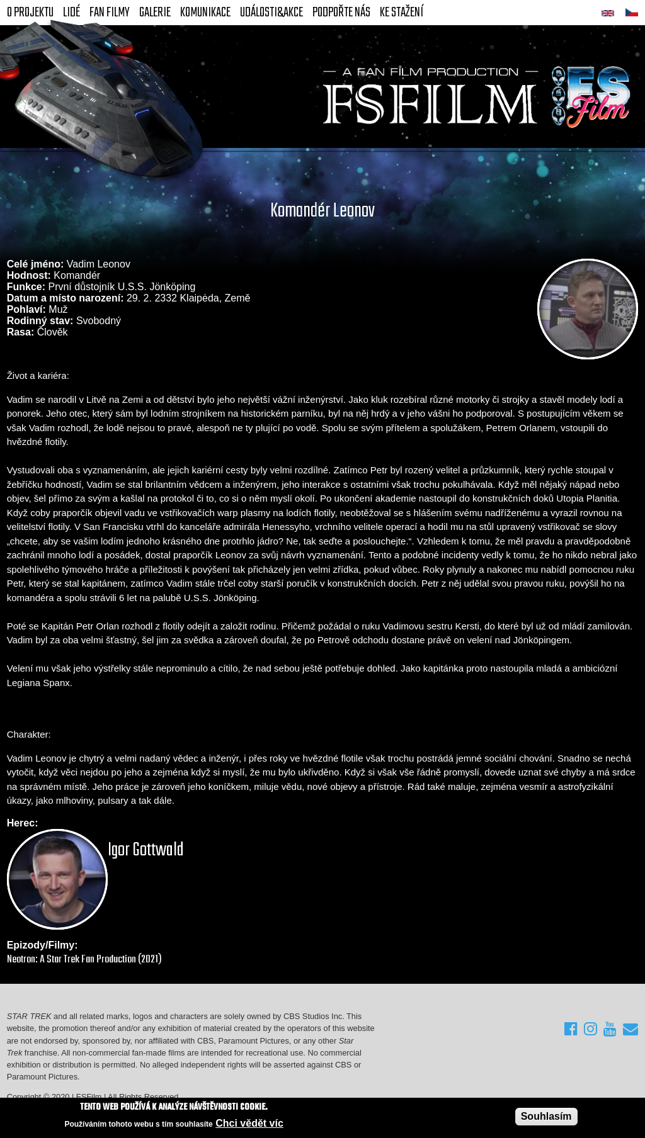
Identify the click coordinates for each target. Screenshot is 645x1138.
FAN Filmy (109, 12)
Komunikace (205, 12)
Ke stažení (401, 12)
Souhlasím (546, 1117)
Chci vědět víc (249, 1123)
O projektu (30, 12)
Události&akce (271, 12)
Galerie (155, 12)
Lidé (71, 12)
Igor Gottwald (146, 850)
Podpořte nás (341, 12)
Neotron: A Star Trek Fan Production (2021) (84, 959)
